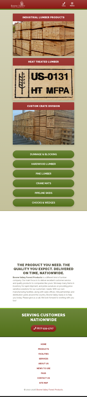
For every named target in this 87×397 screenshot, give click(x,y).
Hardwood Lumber (43, 164)
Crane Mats (43, 183)
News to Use (43, 368)
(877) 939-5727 (43, 328)
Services (43, 359)
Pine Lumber (43, 173)
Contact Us (43, 378)
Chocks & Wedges (43, 202)
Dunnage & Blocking (43, 154)
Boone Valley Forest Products (49, 390)
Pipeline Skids (43, 193)
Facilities (44, 354)
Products (43, 349)
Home (43, 344)
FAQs (43, 373)
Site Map (43, 383)
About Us (43, 363)
